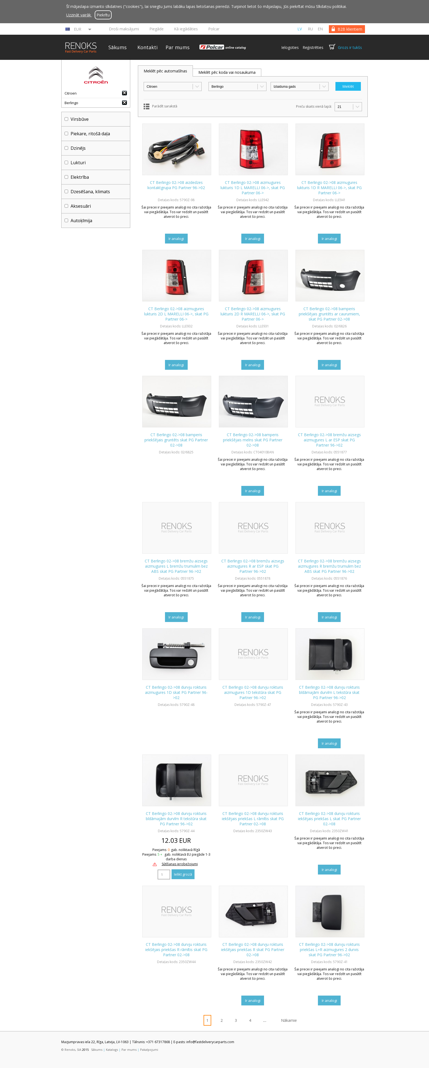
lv (299, 28)
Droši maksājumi (124, 28)
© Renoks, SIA (71, 1050)
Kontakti (147, 47)
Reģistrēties (313, 47)
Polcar (213, 28)
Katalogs (112, 1050)
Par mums (178, 47)
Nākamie (289, 1020)
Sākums (117, 47)
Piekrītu (103, 14)
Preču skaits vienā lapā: (314, 106)
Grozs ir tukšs (350, 47)
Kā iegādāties (186, 28)
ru (310, 28)
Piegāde (156, 28)
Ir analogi (176, 238)
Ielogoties (290, 47)
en (320, 28)
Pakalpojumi (149, 1050)
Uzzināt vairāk (79, 14)
